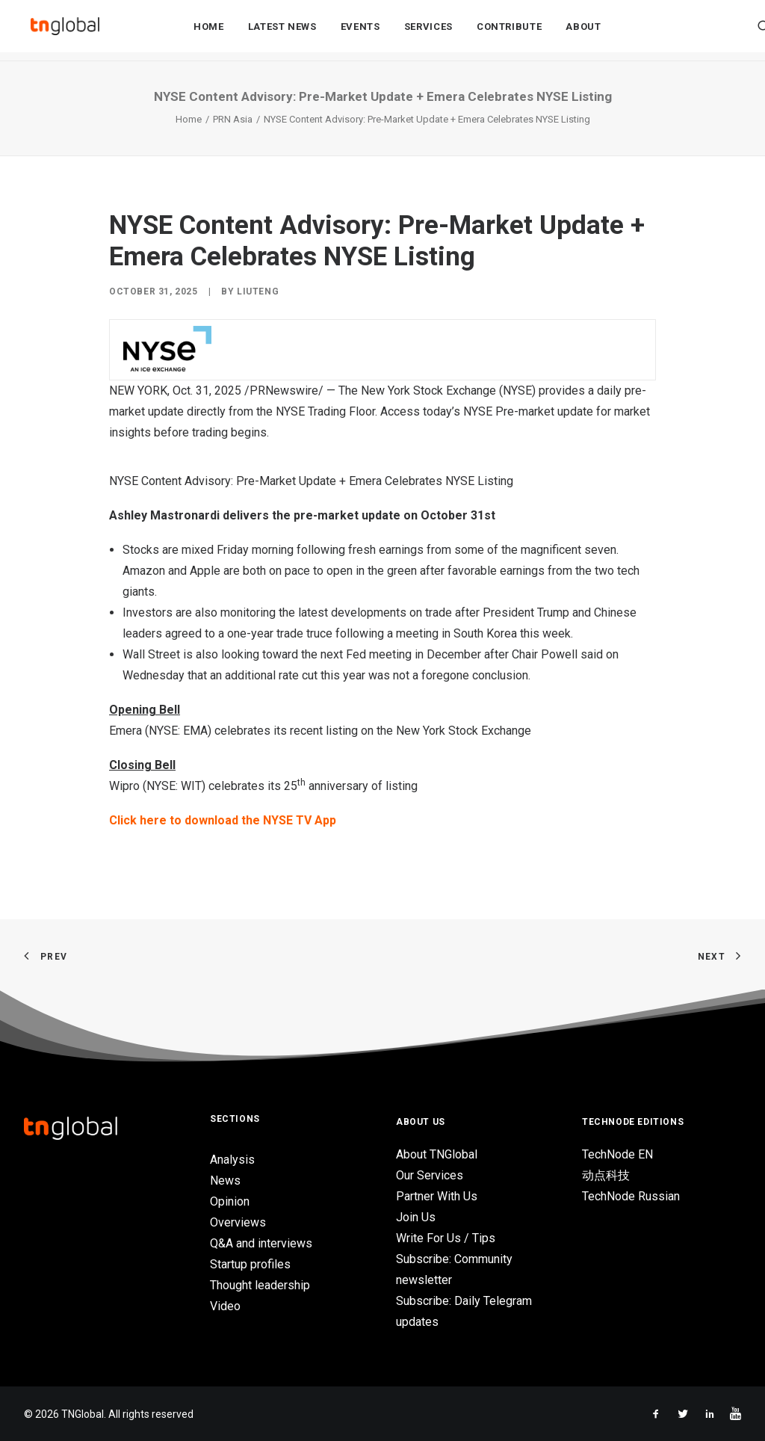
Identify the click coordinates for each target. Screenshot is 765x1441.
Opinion (230, 1201)
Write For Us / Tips (445, 1238)
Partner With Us (436, 1196)
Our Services (429, 1175)
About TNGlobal (436, 1154)
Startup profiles (250, 1264)
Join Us (416, 1217)
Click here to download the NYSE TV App (222, 820)
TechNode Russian (631, 1196)
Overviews (238, 1222)
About (583, 31)
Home (208, 31)
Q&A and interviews (261, 1243)
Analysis (232, 1160)
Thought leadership (260, 1285)
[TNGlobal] (65, 30)
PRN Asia (233, 119)
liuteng (258, 291)
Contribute (509, 31)
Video (225, 1306)
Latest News (282, 31)
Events (360, 31)
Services (428, 31)
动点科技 (606, 1175)
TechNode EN (617, 1154)
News (225, 1180)
